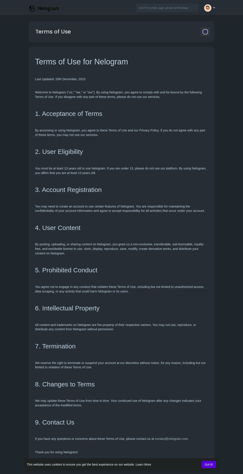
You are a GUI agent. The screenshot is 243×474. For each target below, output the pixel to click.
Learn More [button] (143, 464)
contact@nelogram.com (171, 438)
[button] (167, 8)
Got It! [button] (209, 464)
